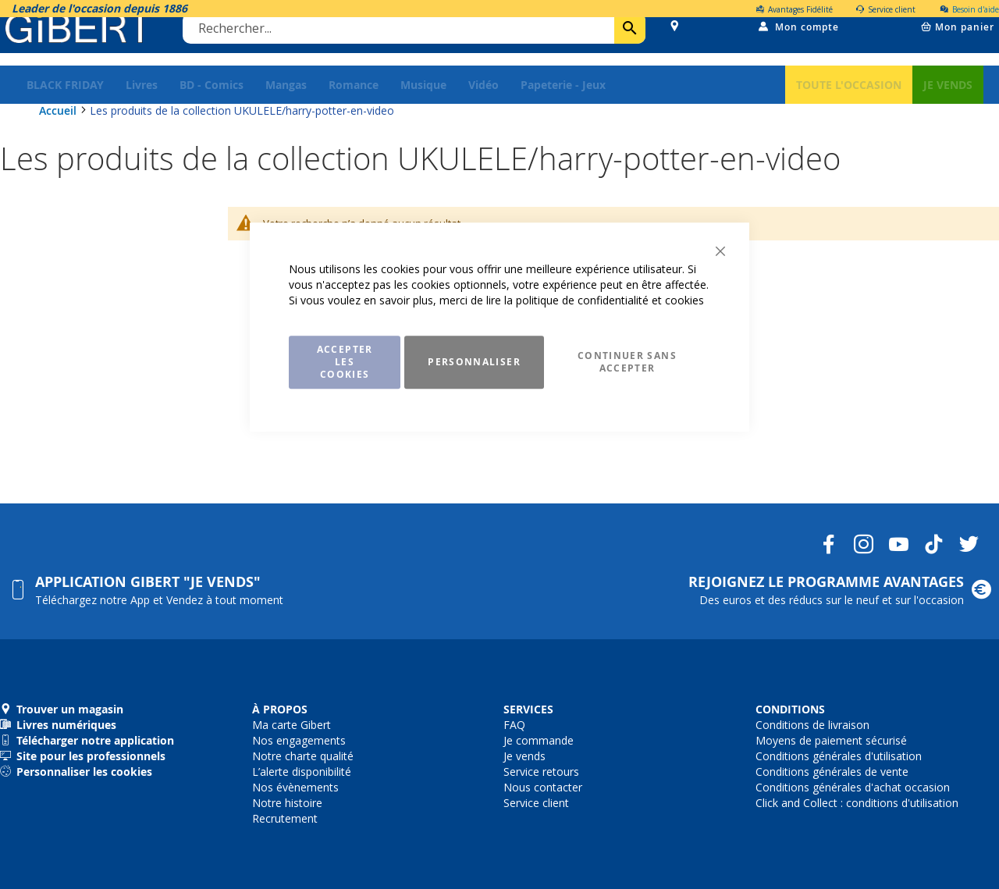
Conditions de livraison (812, 724)
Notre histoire (287, 802)
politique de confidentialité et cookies (610, 300)
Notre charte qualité (303, 756)
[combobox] (419, 41)
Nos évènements (295, 787)
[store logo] (84, 41)
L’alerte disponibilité (301, 771)
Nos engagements (299, 740)
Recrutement (285, 818)
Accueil (59, 126)
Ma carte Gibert (291, 724)
